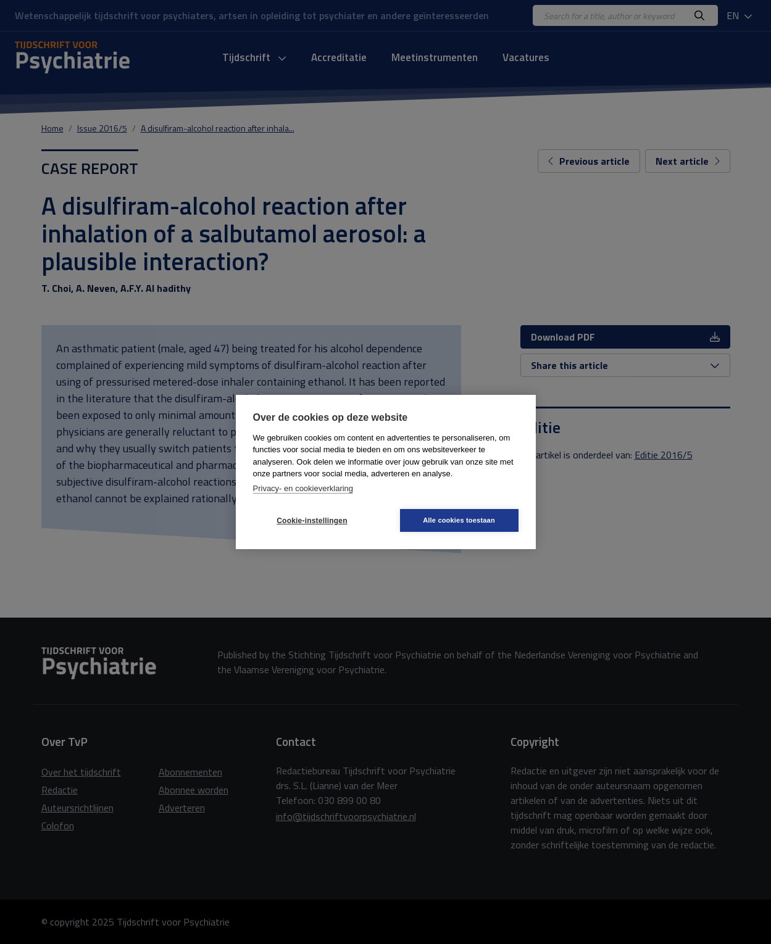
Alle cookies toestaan (459, 520)
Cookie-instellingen (312, 520)
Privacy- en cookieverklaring (303, 488)
